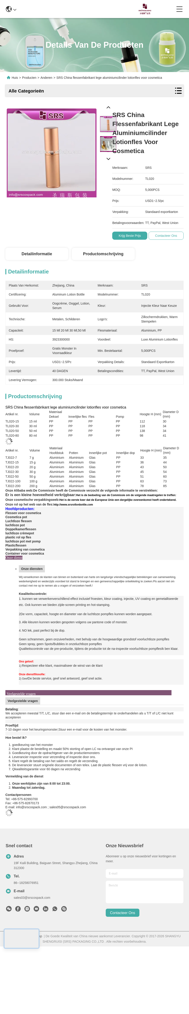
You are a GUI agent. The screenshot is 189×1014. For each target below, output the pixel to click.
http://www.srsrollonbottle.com (73, 504)
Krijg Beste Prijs (132, 235)
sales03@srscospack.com (32, 897)
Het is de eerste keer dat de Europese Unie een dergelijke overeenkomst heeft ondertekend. (117, 499)
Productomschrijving (103, 254)
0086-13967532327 (94, 9)
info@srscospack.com (52, 9)
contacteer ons (122, 913)
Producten (29, 77)
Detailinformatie (37, 254)
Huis (15, 77)
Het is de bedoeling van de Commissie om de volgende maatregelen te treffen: (126, 495)
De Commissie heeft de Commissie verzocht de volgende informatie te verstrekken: (95, 490)
